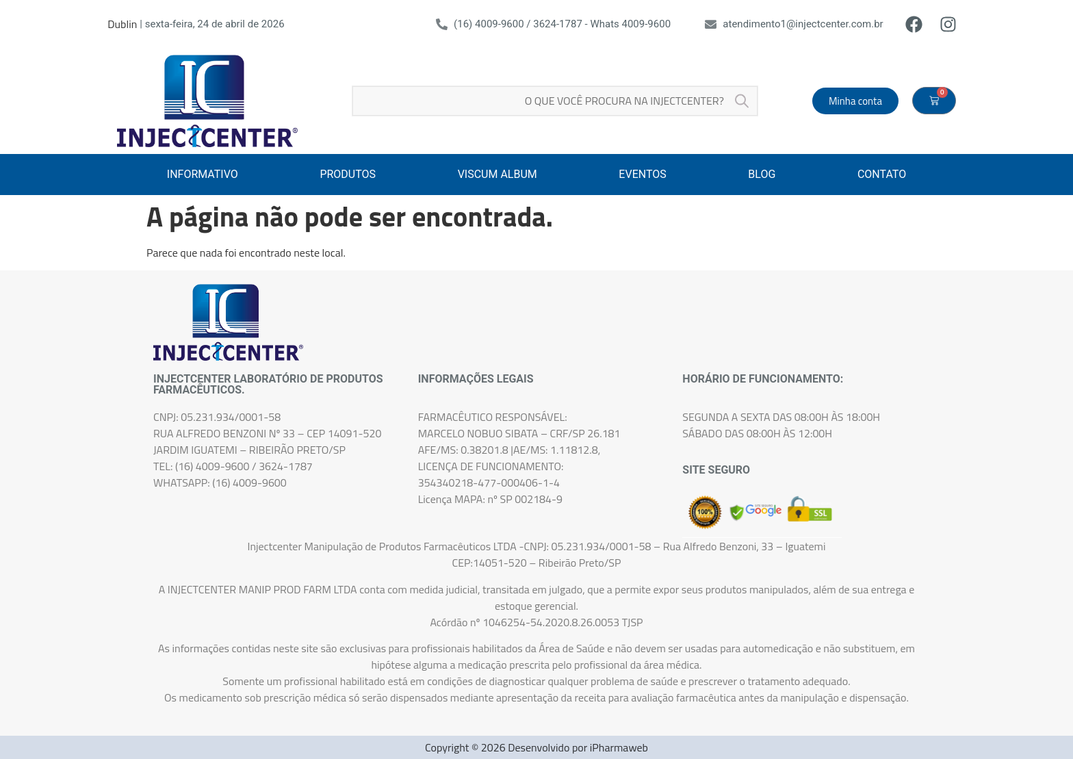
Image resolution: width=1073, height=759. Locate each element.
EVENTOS (642, 174)
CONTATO (881, 174)
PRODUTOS (348, 174)
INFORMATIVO (202, 174)
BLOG (761, 174)
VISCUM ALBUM (497, 174)
